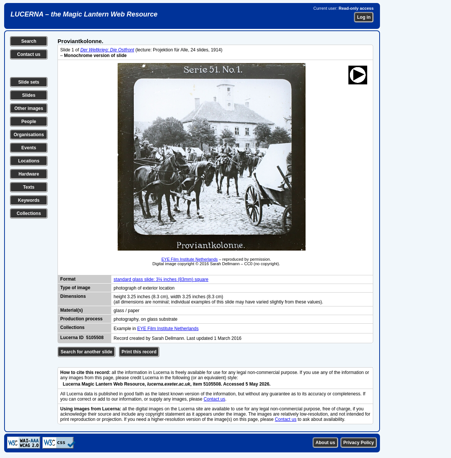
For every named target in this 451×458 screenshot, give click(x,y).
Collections (29, 213)
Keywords (28, 200)
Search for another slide (86, 351)
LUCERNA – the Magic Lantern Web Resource (84, 14)
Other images (28, 108)
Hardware (28, 174)
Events (28, 147)
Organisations (29, 134)
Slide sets (28, 82)
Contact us (28, 54)
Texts (28, 187)
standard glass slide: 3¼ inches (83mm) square (161, 279)
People (28, 121)
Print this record (139, 351)
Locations (28, 161)
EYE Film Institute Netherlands (190, 259)
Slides (28, 95)
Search (28, 41)
